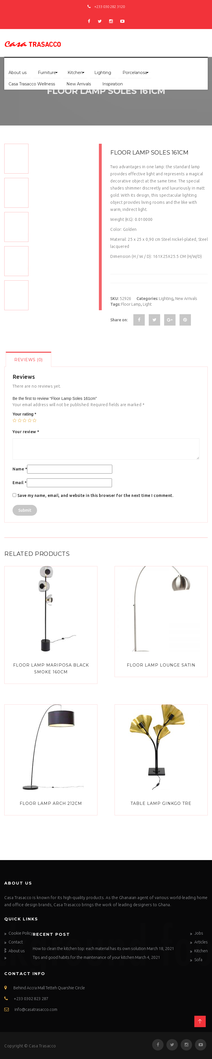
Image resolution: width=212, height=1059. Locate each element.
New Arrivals (78, 84)
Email (20, 482)
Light (147, 304)
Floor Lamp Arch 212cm (51, 803)
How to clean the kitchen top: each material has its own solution (89, 948)
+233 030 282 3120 (106, 7)
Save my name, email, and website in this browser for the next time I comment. (95, 495)
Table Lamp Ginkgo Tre (161, 803)
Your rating (24, 414)
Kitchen (75, 72)
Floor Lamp (131, 304)
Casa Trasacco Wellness (32, 84)
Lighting (102, 72)
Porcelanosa (135, 72)
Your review (26, 431)
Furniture (47, 72)
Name (20, 469)
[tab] (28, 359)
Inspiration (112, 84)
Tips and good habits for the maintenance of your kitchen (83, 957)
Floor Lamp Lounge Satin (161, 665)
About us (18, 72)
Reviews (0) (28, 359)
